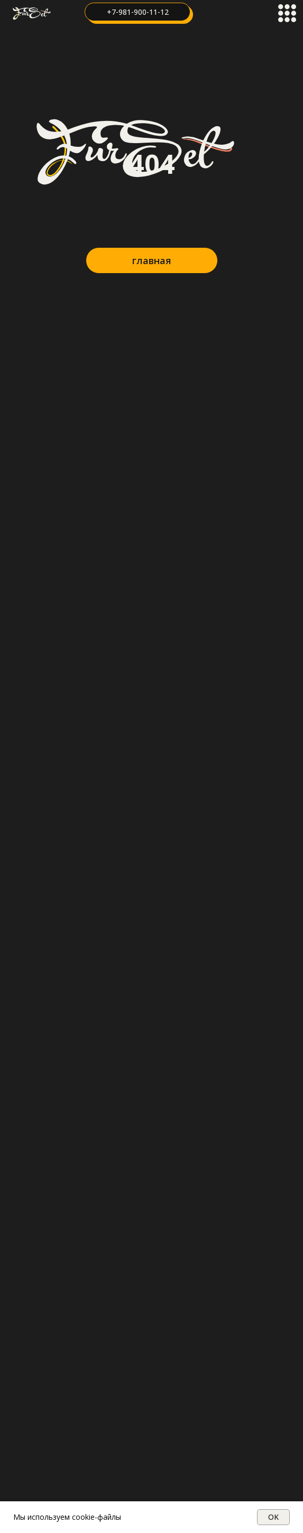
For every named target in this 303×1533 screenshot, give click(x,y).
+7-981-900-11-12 (138, 12)
